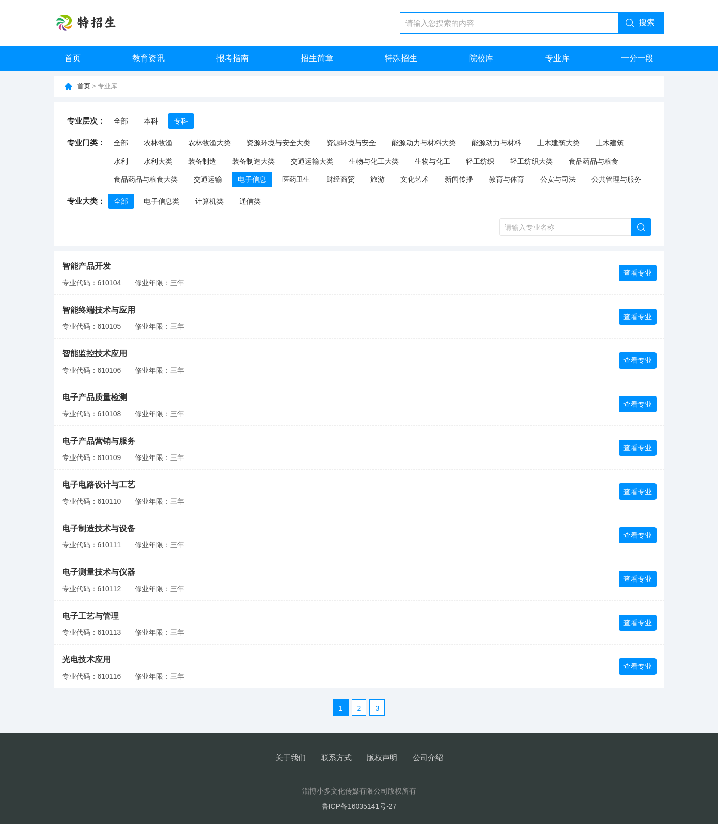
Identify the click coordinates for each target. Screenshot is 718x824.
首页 (73, 58)
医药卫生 (296, 179)
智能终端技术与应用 (98, 310)
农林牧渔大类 (209, 143)
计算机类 (209, 201)
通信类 (250, 201)
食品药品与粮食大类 (146, 179)
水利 (121, 161)
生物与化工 (432, 161)
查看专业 (637, 273)
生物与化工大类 (374, 161)
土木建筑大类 (558, 143)
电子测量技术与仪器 (98, 572)
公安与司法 (558, 179)
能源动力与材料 (496, 143)
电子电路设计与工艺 (98, 484)
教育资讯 (148, 58)
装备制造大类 (253, 161)
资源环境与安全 (351, 143)
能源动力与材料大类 (424, 143)
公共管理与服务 (616, 179)
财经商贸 (340, 179)
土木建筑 (610, 143)
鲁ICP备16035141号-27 (359, 806)
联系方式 (336, 757)
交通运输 (208, 179)
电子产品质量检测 (94, 397)
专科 (181, 121)
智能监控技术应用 (94, 353)
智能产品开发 (86, 266)
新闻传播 (459, 179)
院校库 (481, 58)
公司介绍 (428, 757)
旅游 (377, 179)
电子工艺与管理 (90, 616)
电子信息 (252, 179)
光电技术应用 (86, 659)
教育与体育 (506, 179)
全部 (121, 121)
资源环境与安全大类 (278, 143)
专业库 (557, 58)
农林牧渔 (158, 143)
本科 (151, 121)
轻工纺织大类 (531, 161)
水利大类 (158, 161)
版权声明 (382, 757)
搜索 (647, 22)
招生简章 (317, 58)
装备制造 (202, 161)
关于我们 (290, 757)
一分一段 (637, 58)
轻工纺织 (480, 161)
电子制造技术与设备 (98, 528)
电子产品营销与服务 (98, 441)
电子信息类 (161, 201)
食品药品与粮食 (593, 161)
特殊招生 (401, 58)
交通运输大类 (312, 161)
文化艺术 (414, 179)
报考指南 (232, 58)
